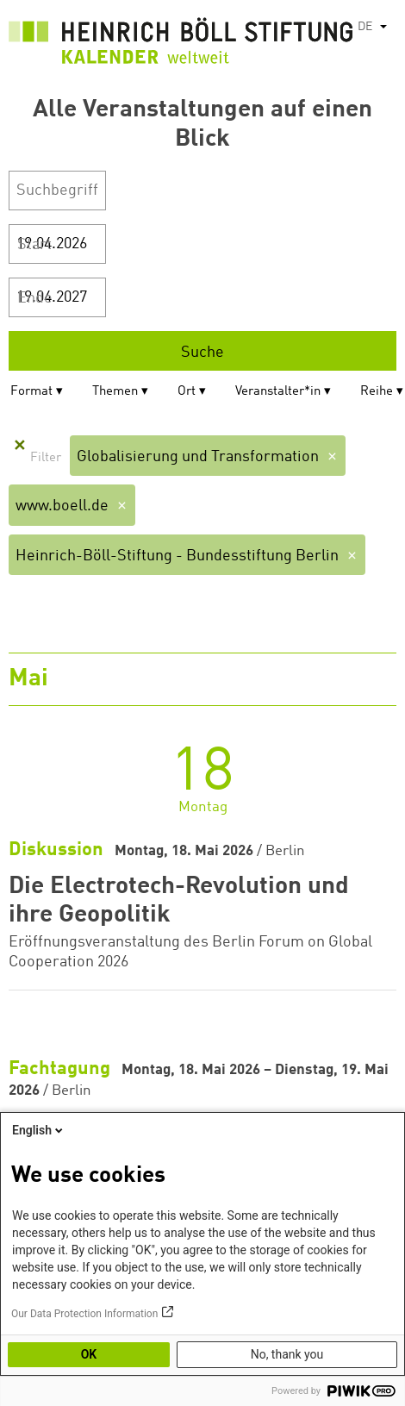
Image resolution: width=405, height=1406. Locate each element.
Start (34, 245)
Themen (115, 391)
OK (89, 1354)
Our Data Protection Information (84, 1314)
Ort (187, 391)
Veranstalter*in (278, 391)
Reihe (376, 391)
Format (31, 391)
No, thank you (287, 1354)
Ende (35, 298)
